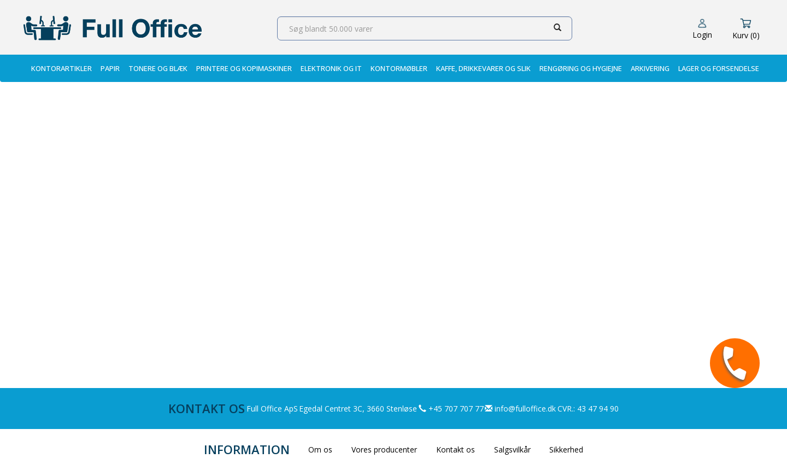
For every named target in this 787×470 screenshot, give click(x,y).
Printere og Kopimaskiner (244, 68)
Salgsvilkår (512, 449)
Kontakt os (455, 449)
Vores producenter (384, 449)
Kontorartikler (61, 68)
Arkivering (650, 68)
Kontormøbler (399, 68)
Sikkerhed (566, 449)
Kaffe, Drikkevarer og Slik (483, 68)
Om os (320, 449)
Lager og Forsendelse (718, 68)
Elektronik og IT (331, 68)
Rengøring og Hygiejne (580, 68)
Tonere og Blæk (157, 68)
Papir (110, 68)
